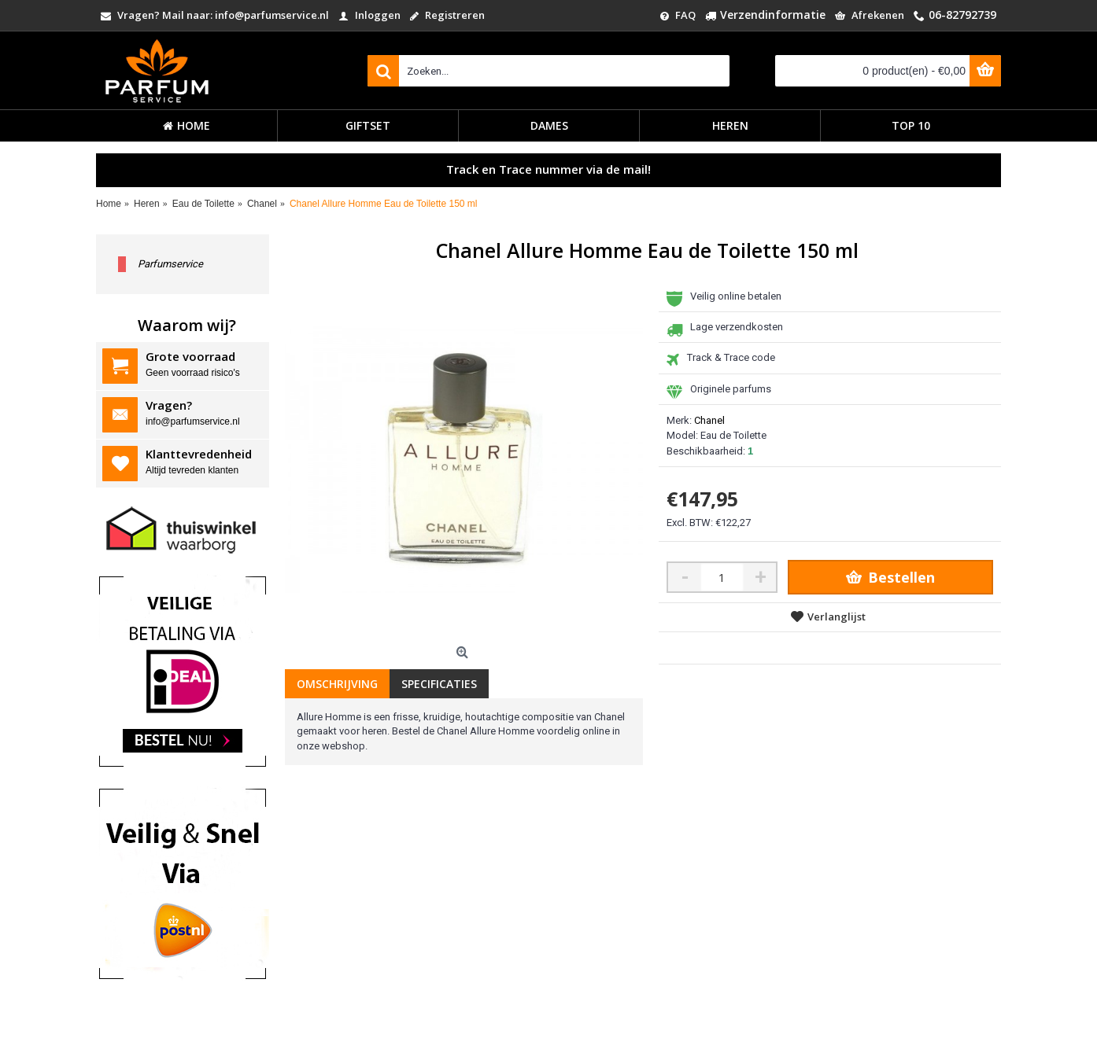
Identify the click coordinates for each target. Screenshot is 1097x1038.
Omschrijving (337, 683)
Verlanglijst (836, 616)
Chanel (709, 420)
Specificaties (439, 683)
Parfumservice (170, 264)
